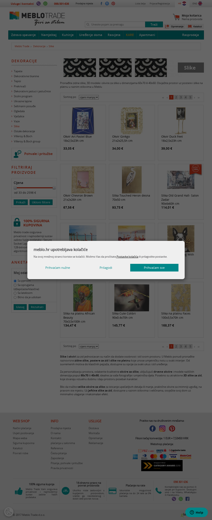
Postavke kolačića (127, 256)
